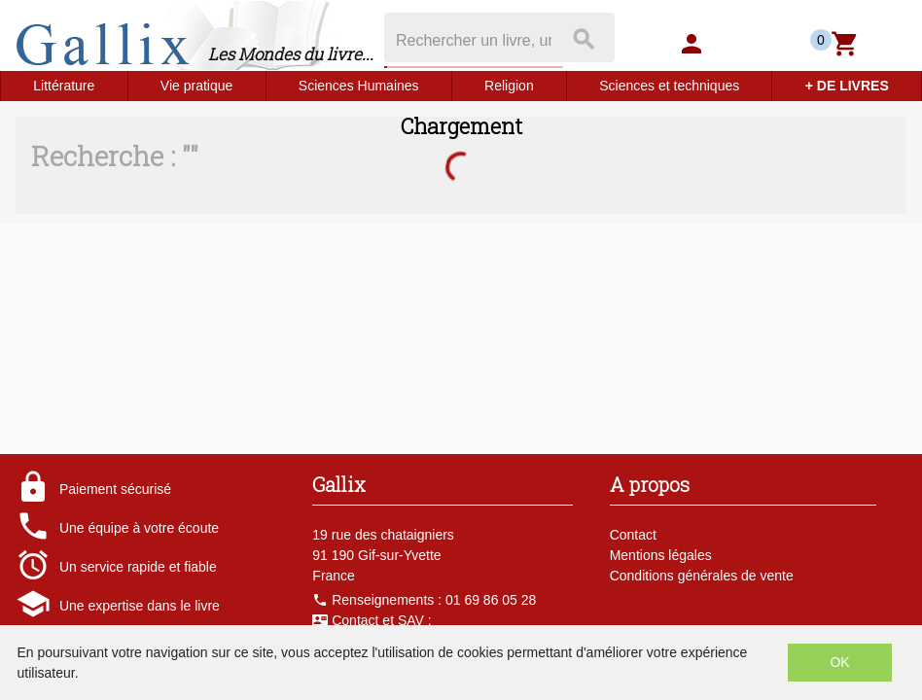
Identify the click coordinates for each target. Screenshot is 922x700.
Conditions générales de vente (702, 575)
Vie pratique (196, 85)
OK (839, 662)
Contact (633, 534)
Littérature (63, 85)
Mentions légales (661, 555)
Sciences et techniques (669, 85)
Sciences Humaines (359, 85)
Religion (509, 85)
